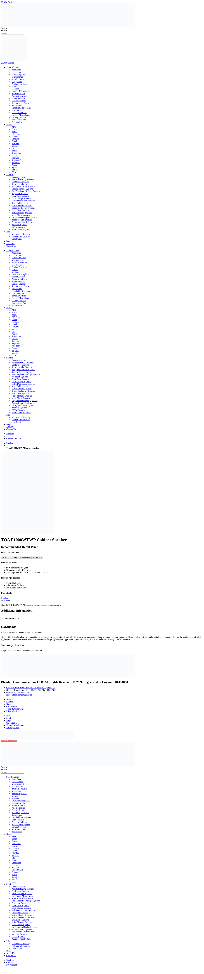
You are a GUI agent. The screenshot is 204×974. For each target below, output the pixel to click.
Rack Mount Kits (19, 120)
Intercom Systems (19, 224)
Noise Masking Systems (22, 213)
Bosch (14, 129)
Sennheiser (16, 153)
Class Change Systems (21, 198)
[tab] (6, 557)
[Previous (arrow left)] (2, 972)
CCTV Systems (18, 227)
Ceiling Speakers (19, 117)
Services (9, 174)
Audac (14, 165)
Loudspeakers (17, 72)
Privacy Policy (12, 711)
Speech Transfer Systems (22, 189)
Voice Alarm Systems (21, 215)
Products (10, 434)
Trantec (15, 155)
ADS (14, 127)
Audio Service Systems (21, 229)
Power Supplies (18, 98)
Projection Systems (20, 193)
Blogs (8, 241)
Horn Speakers (18, 110)
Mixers (15, 86)
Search (4, 28)
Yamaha (15, 170)
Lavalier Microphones (21, 91)
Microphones (17, 77)
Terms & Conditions (14, 709)
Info (8, 232)
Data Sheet (5, 600)
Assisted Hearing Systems (23, 179)
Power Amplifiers (19, 96)
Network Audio (18, 93)
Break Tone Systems (20, 210)
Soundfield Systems (20, 203)
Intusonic (16, 146)
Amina (14, 132)
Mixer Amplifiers (19, 74)
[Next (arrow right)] (5, 972)
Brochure (5, 598)
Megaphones (17, 81)
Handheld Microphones (22, 108)
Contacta (15, 139)
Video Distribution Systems (23, 201)
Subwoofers (17, 105)
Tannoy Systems (18, 177)
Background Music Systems (23, 222)
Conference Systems (20, 182)
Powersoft (16, 162)
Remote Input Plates (20, 103)
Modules (15, 89)
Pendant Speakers (19, 84)
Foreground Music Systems (23, 186)
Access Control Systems (22, 220)
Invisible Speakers (19, 79)
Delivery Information (21, 236)
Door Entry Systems (20, 196)
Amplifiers (16, 70)
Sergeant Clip (17, 160)
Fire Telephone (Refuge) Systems (26, 191)
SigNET (15, 167)
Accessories (17, 122)
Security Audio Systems (22, 184)
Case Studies (17, 239)
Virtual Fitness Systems (22, 205)
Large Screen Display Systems (24, 217)
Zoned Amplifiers (19, 112)
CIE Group (16, 134)
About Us (10, 243)
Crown (14, 136)
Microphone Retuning (21, 234)
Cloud (14, 141)
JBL (13, 148)
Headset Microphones (21, 115)
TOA (14, 172)
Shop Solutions (12, 67)
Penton (14, 151)
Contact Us (11, 246)
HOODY (15, 143)
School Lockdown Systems (23, 208)
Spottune (15, 158)
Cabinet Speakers (19, 101)
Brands (9, 124)
